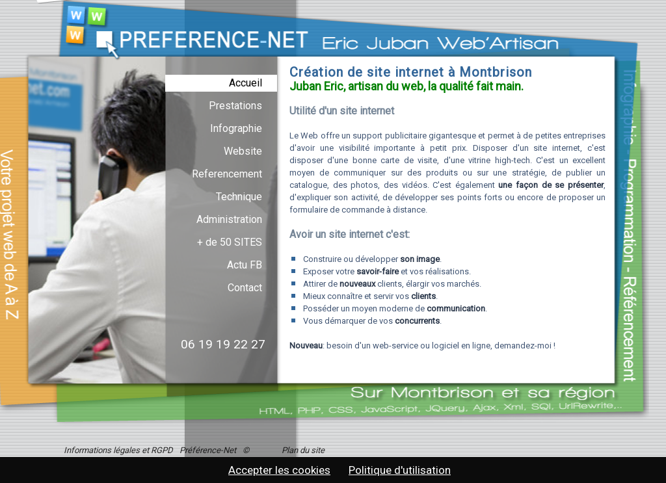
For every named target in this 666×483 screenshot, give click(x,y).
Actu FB (244, 265)
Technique (239, 196)
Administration (229, 219)
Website (243, 151)
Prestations (235, 105)
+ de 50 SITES (229, 242)
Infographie (236, 128)
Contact (245, 287)
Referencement (227, 174)
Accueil (245, 83)
